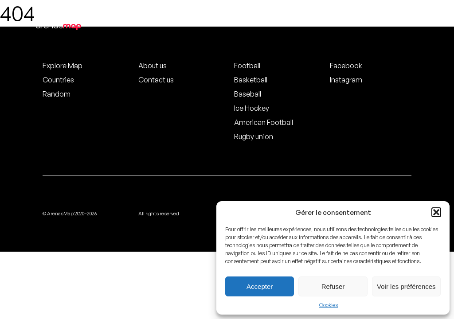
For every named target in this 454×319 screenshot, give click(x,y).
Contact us (156, 79)
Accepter (260, 286)
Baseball (247, 93)
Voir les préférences (406, 286)
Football (247, 65)
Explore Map (62, 65)
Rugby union (253, 136)
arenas (58, 25)
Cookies (328, 305)
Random (56, 93)
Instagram (346, 79)
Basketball (250, 79)
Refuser (333, 286)
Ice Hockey (251, 108)
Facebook (346, 65)
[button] (436, 212)
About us (152, 65)
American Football (263, 122)
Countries (58, 79)
